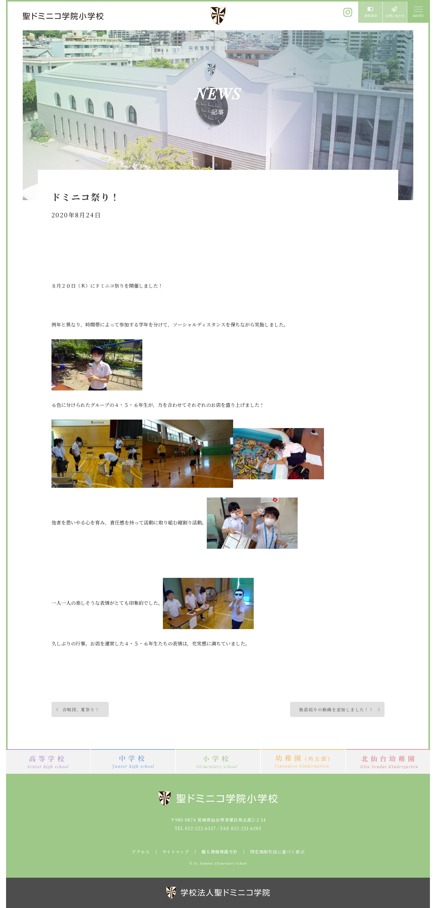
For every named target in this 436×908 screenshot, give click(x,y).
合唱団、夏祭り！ (81, 709)
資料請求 (370, 12)
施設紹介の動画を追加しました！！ (336, 709)
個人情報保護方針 (219, 851)
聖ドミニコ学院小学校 (63, 16)
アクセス (141, 851)
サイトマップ (175, 851)
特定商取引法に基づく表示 (277, 851)
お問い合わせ (395, 12)
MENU (417, 12)
